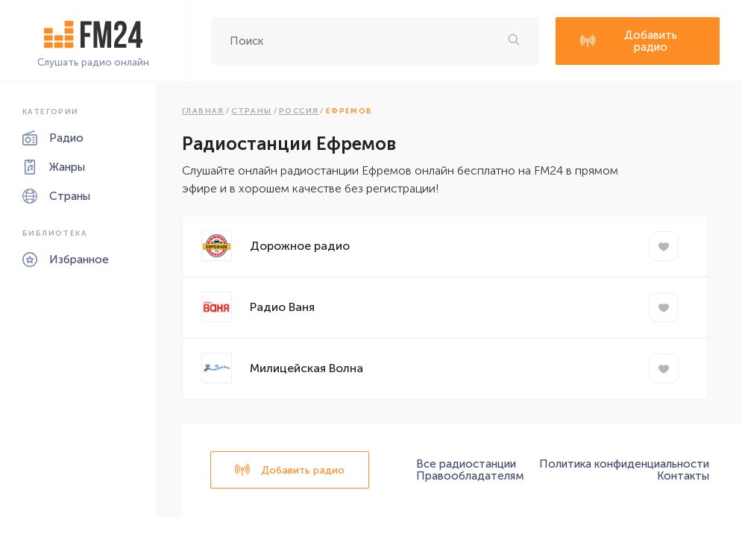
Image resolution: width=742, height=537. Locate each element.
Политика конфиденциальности (624, 464)
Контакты (683, 476)
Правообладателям (470, 476)
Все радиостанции (466, 464)
